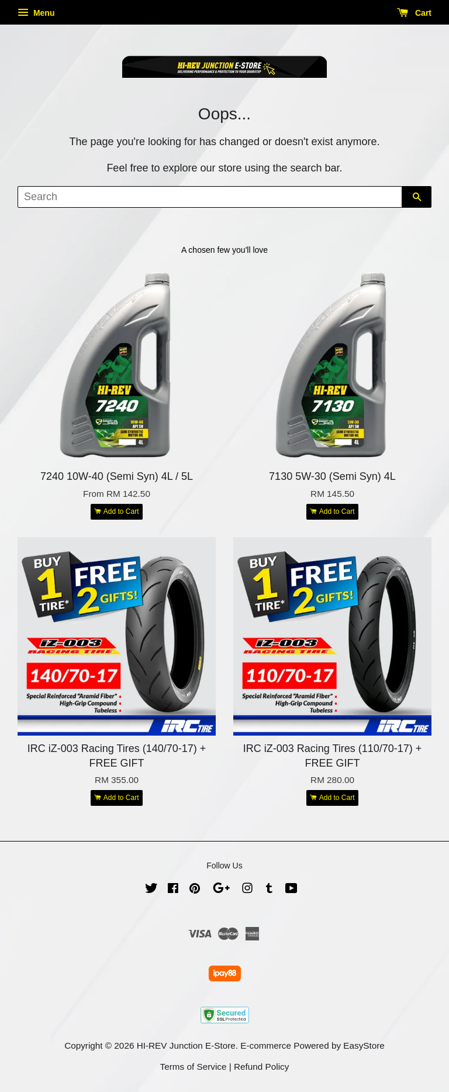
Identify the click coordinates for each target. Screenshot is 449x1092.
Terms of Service (193, 1067)
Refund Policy (261, 1067)
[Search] (210, 197)
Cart (414, 12)
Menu (36, 12)
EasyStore (364, 1045)
